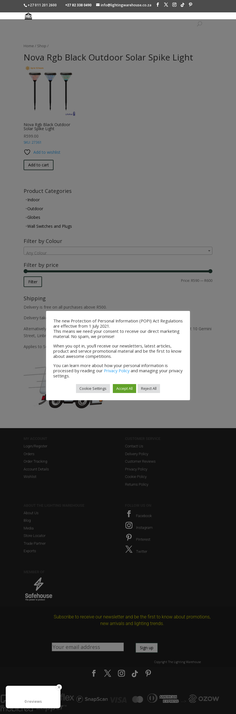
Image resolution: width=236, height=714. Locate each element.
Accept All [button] (124, 388)
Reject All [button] (149, 388)
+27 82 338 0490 (78, 5)
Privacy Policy (117, 370)
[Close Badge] (59, 687)
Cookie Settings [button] (92, 388)
